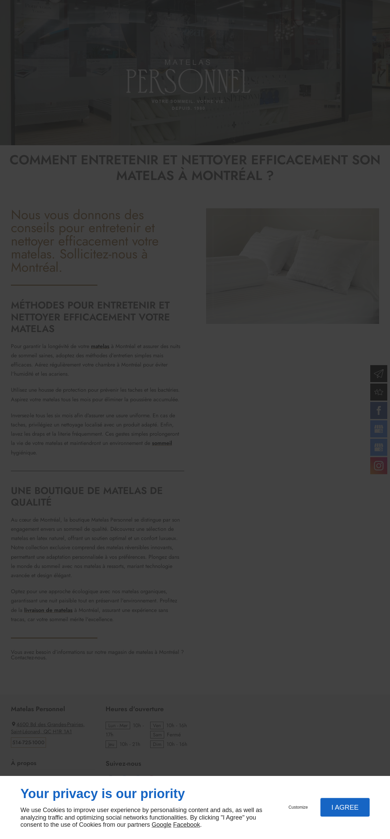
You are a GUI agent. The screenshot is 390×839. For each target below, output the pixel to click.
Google (161, 824)
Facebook (186, 824)
